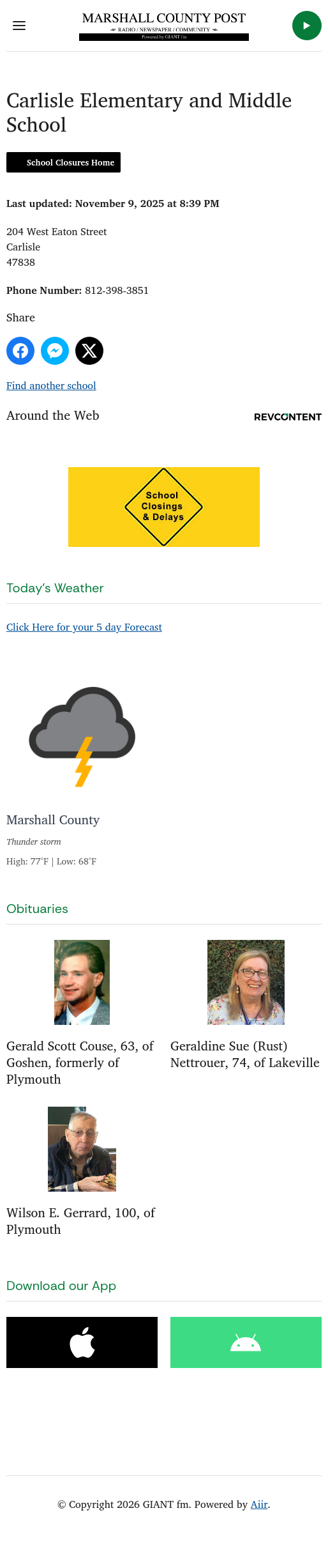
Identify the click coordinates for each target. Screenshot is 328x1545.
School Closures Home (70, 162)
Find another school (51, 385)
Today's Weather (55, 588)
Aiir (259, 1504)
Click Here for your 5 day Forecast (84, 627)
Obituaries (37, 908)
